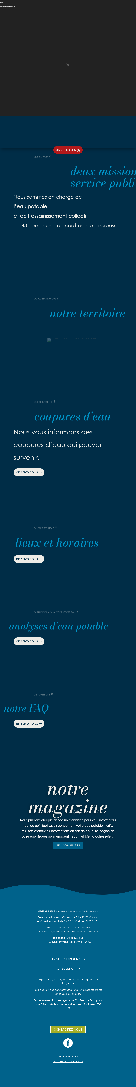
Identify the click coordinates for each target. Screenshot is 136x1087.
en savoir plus (27, 472)
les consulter (68, 845)
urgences (66, 150)
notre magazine (68, 797)
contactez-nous (68, 1029)
